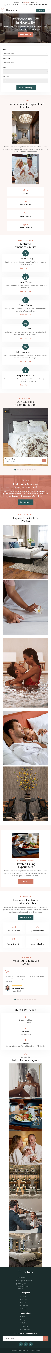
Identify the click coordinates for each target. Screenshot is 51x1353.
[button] (15, 469)
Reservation (25, 502)
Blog (23, 1320)
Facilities (25, 1326)
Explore (26, 881)
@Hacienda (25, 1057)
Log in (40, 10)
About (24, 1302)
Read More (25, 34)
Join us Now (25, 917)
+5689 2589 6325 (11, 5)
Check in (6, 49)
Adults (5, 67)
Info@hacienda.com (25, 1280)
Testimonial (26, 1329)
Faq (23, 1316)
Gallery (24, 1323)
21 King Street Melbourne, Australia (34, 5)
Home (24, 1296)
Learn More (25, 268)
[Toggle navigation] (48, 10)
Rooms (24, 1299)
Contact (25, 1309)
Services (25, 1306)
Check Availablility (26, 88)
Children (6, 76)
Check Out (6, 58)
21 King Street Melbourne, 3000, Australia (24, 1286)
